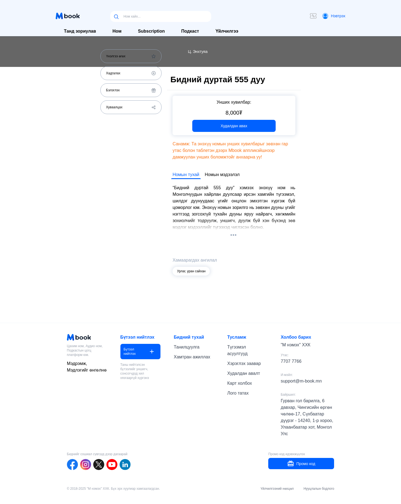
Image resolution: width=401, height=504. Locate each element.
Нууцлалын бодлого (319, 489)
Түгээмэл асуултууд (237, 350)
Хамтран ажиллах (192, 357)
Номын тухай (186, 174)
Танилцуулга (187, 347)
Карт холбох (239, 383)
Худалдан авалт (243, 373)
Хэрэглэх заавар (244, 363)
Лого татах (237, 393)
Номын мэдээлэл (222, 174)
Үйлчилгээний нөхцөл (277, 489)
